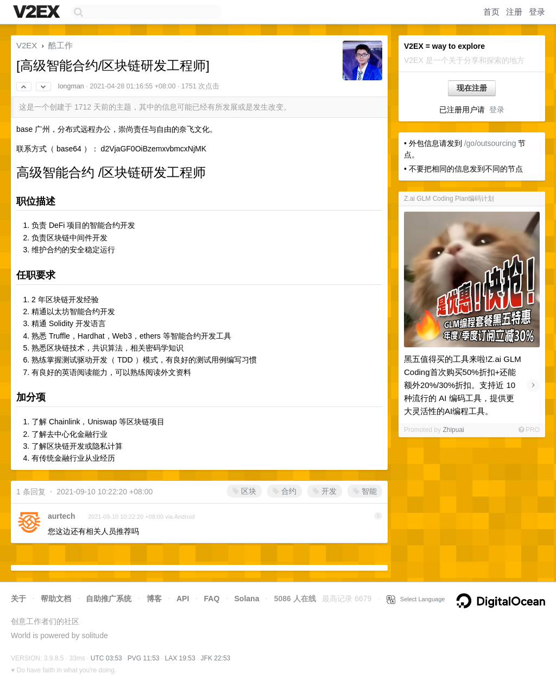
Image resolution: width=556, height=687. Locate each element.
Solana (247, 598)
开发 (325, 491)
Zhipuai (453, 430)
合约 (284, 491)
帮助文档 (56, 598)
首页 (491, 11)
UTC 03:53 (106, 658)
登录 (537, 11)
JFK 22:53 (216, 658)
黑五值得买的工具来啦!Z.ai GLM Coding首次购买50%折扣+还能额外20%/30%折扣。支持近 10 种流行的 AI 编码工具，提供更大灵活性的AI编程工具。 (462, 385)
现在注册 (472, 88)
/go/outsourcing (490, 143)
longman (71, 86)
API (182, 598)
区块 (244, 491)
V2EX (26, 45)
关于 (18, 598)
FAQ (212, 598)
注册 (514, 11)
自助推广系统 (108, 598)
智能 (365, 491)
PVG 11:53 (144, 658)
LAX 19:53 (180, 658)
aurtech (61, 516)
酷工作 (60, 45)
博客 (154, 598)
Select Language (416, 599)
